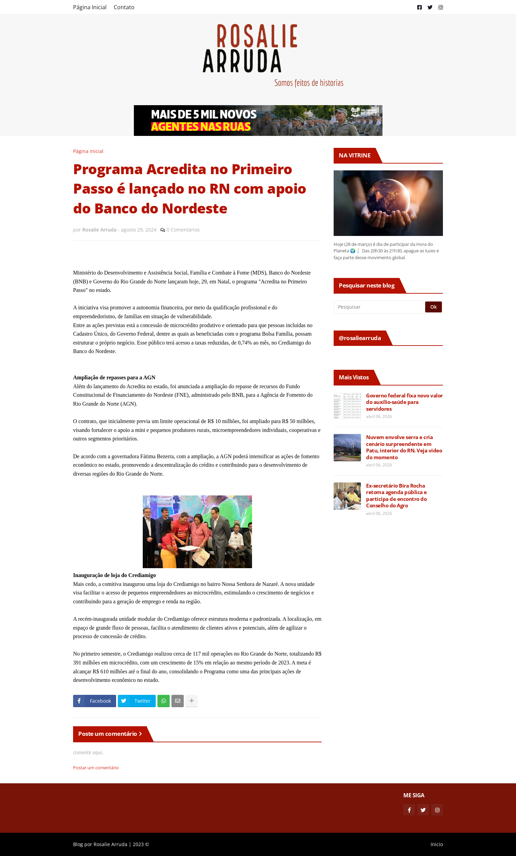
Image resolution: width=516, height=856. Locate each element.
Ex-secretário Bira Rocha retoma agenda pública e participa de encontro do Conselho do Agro (396, 495)
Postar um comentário (96, 767)
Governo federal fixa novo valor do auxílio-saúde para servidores (404, 402)
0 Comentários (183, 229)
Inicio (437, 844)
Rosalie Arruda (110, 844)
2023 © (141, 844)
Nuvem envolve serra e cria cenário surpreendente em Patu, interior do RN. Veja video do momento (404, 447)
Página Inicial (90, 7)
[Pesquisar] (380, 306)
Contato (124, 7)
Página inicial (88, 151)
